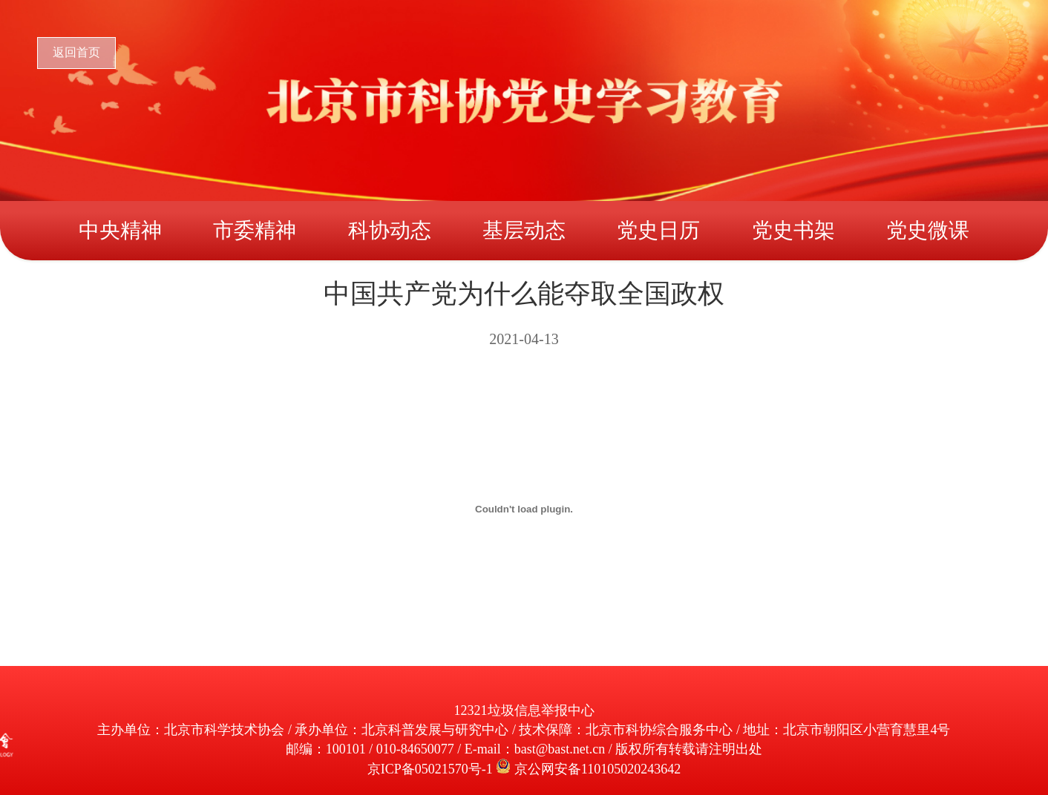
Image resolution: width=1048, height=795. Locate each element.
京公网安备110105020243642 (597, 769)
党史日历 (658, 230)
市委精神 (254, 230)
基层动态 (524, 230)
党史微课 (927, 230)
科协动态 (389, 230)
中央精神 (120, 230)
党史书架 (793, 230)
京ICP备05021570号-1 (432, 769)
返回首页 (76, 52)
